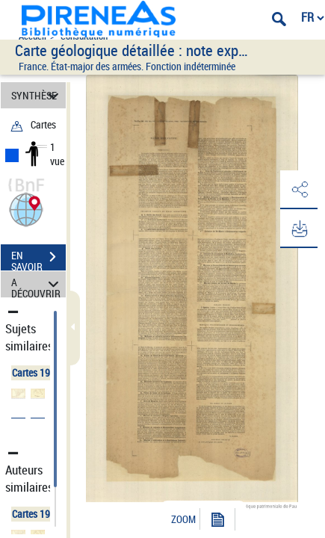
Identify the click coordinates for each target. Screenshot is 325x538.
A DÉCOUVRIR (37, 284)
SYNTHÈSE (37, 95)
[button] (26, 208)
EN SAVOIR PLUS (38, 258)
